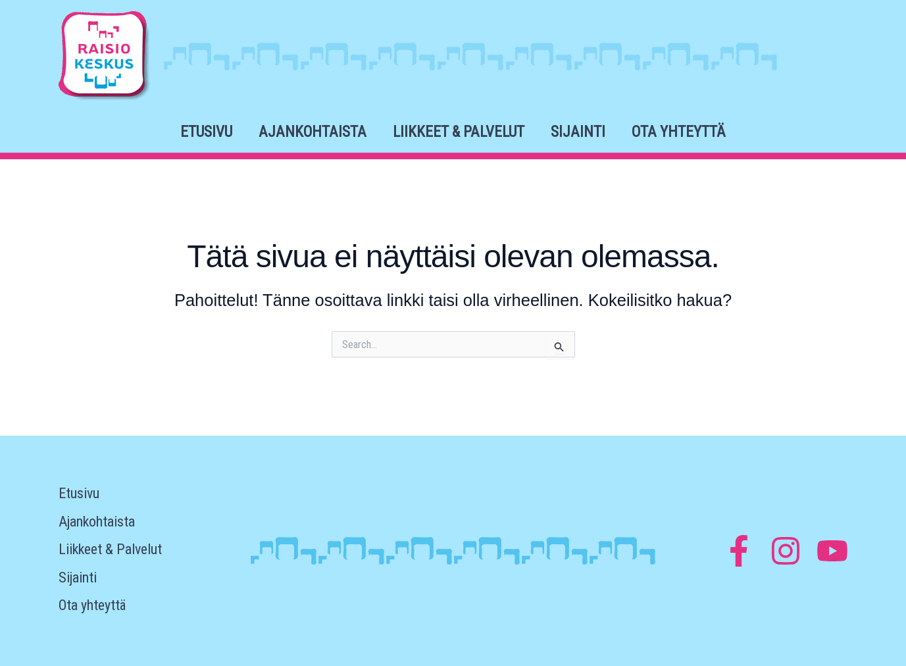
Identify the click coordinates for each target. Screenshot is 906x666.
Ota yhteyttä (679, 132)
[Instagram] (785, 551)
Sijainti (578, 132)
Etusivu (206, 132)
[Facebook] (739, 551)
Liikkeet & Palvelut (458, 132)
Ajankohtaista (312, 132)
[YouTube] (832, 551)
